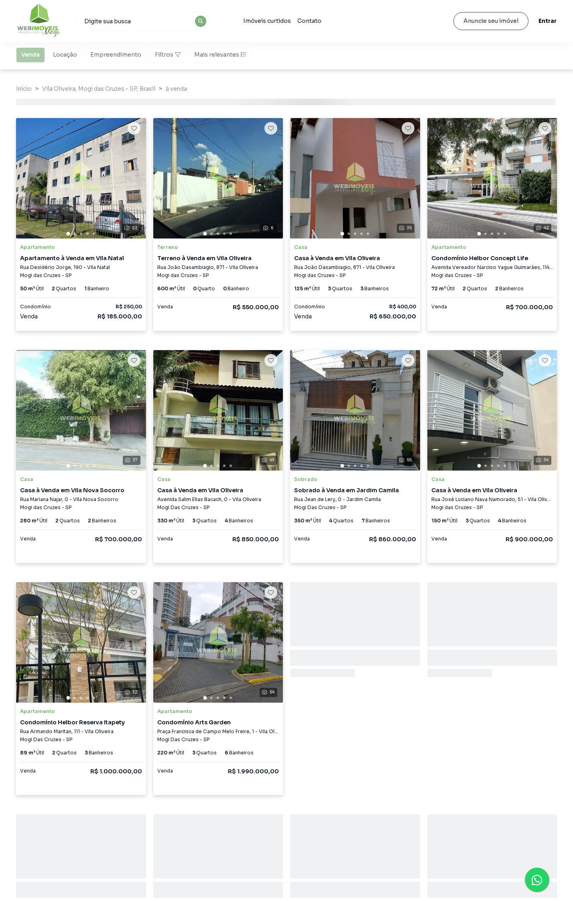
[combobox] (141, 21)
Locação (65, 54)
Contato (309, 20)
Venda (30, 54)
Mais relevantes (220, 54)
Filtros (168, 54)
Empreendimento (115, 54)
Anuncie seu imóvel (490, 20)
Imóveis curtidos (267, 20)
